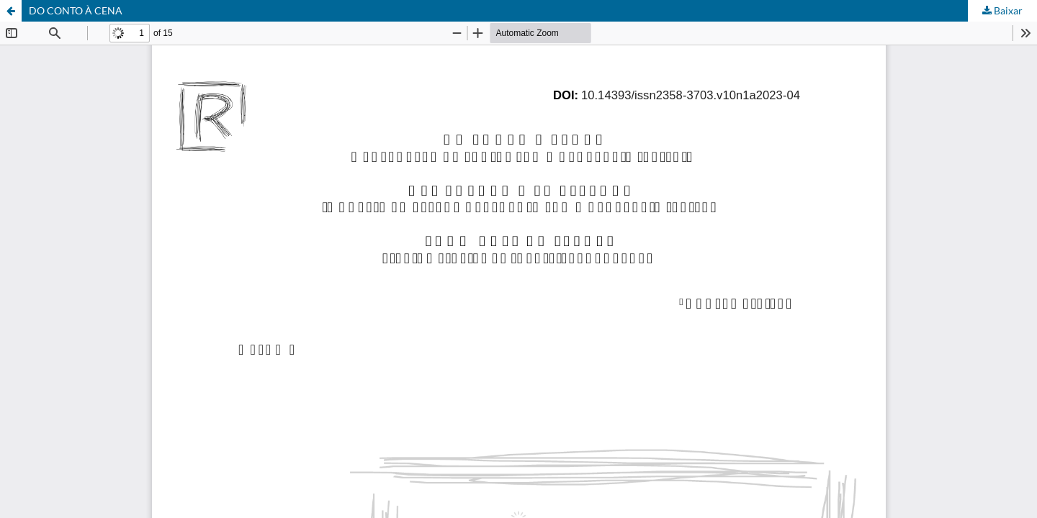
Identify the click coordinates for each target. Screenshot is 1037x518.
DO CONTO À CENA (75, 10)
